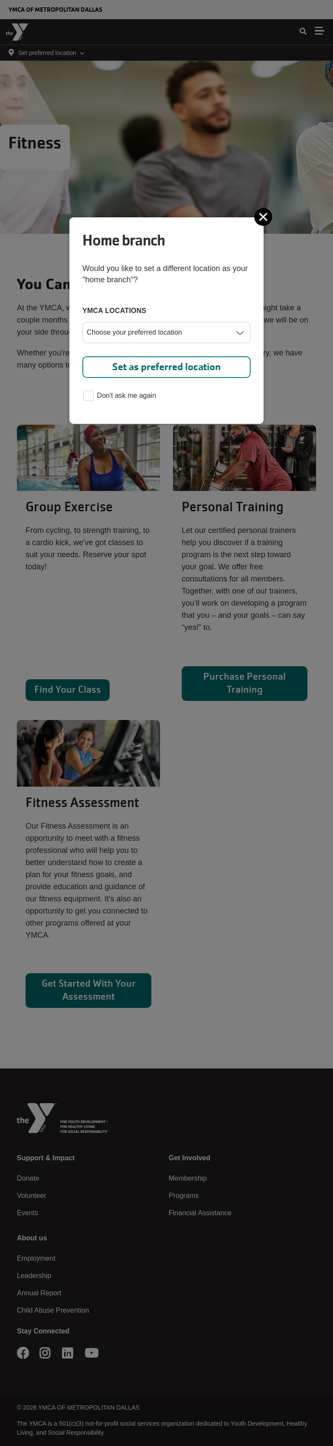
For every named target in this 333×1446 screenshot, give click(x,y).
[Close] (264, 217)
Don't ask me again (119, 396)
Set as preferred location (166, 367)
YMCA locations (114, 310)
